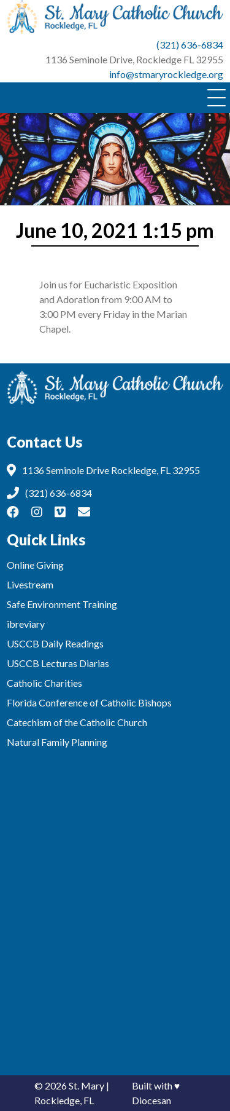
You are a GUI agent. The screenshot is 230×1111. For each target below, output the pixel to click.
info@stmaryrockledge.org (166, 74)
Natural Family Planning (57, 742)
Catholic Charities (44, 683)
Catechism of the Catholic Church (77, 722)
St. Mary (86, 1085)
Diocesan (151, 1100)
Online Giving (35, 565)
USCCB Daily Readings (55, 643)
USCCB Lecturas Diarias (58, 663)
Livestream (30, 584)
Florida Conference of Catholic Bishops (89, 702)
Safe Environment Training (62, 604)
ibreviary (26, 624)
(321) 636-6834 (189, 44)
